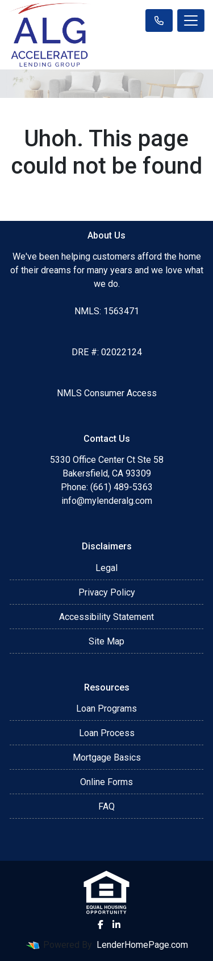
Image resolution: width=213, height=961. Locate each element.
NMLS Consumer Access (107, 393)
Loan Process (107, 733)
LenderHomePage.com (142, 944)
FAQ (106, 806)
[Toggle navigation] (190, 20)
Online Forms (106, 782)
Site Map (106, 641)
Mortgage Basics (107, 757)
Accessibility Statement (106, 616)
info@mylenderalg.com (106, 500)
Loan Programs (106, 708)
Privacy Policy (106, 592)
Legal (106, 567)
